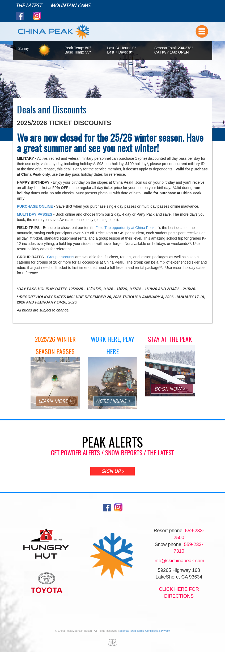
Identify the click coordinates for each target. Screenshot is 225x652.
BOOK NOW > (169, 389)
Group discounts (60, 257)
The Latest (29, 5)
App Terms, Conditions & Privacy (150, 630)
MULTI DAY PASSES (35, 214)
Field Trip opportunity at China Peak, (125, 227)
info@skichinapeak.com (179, 560)
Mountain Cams (70, 5)
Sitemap (124, 630)
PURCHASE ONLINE (35, 206)
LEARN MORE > (55, 401)
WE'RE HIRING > (112, 401)
